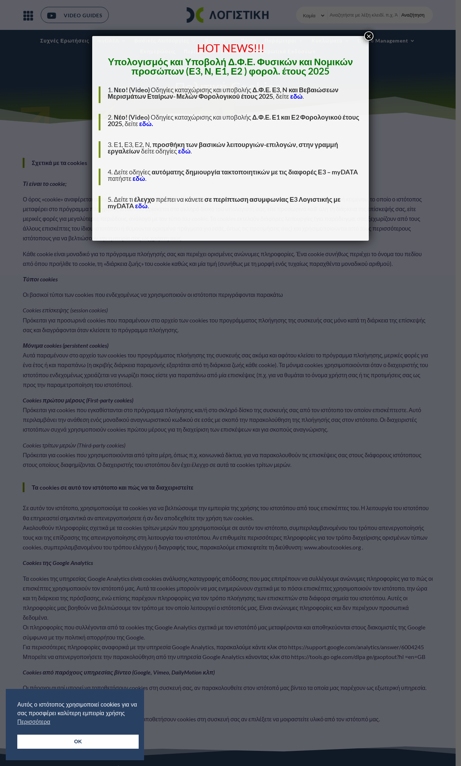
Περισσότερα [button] (33, 722)
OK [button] (78, 741)
